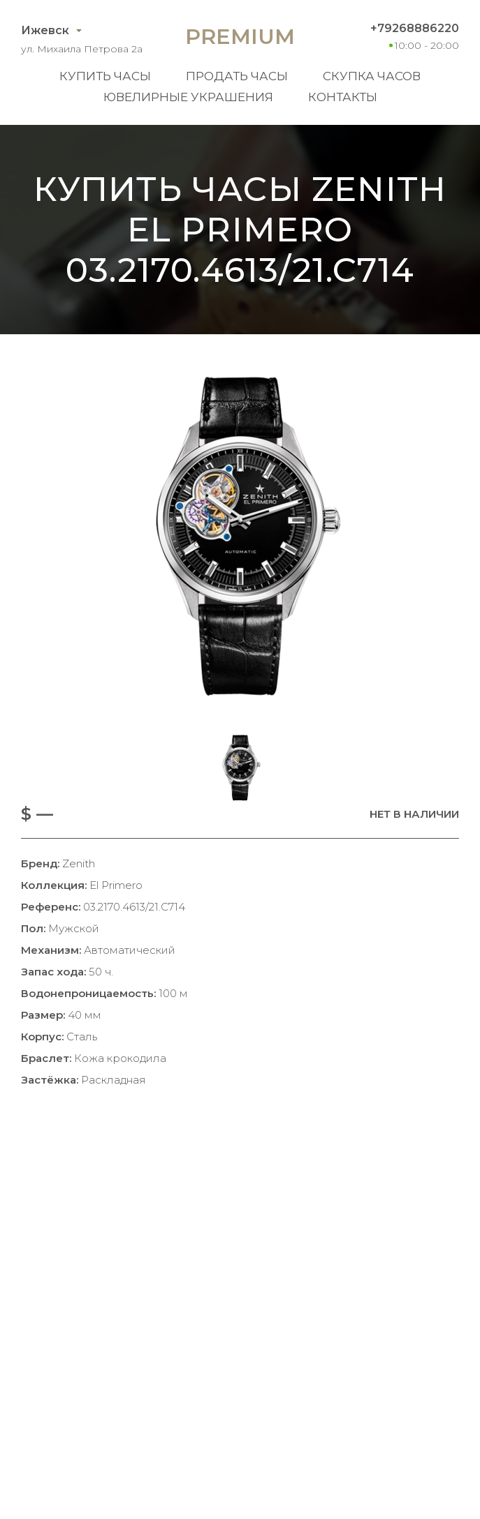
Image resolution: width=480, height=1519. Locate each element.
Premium (240, 37)
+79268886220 (414, 28)
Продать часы (237, 76)
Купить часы (105, 76)
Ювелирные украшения (188, 97)
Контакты (342, 97)
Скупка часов (372, 76)
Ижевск (45, 30)
